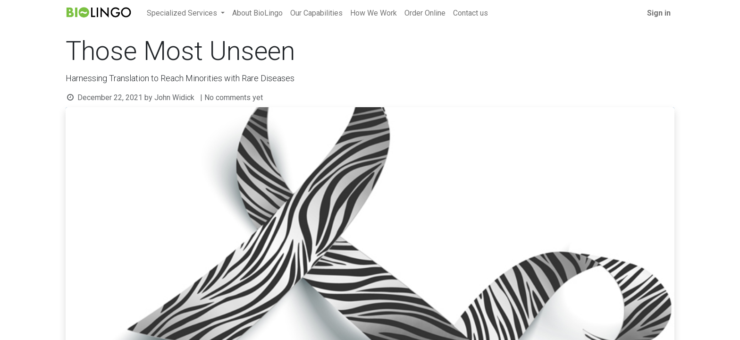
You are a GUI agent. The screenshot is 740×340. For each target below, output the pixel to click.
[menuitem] (257, 13)
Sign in (659, 12)
